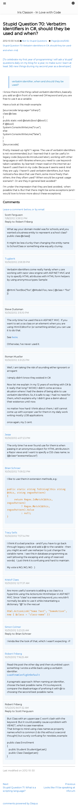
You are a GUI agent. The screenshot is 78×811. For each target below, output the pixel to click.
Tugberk (10, 258)
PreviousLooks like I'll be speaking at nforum (59, 787)
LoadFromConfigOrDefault (23, 675)
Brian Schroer (13, 468)
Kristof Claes (12, 579)
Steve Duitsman (14, 309)
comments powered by (20, 803)
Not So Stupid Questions (34, 41)
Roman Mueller (14, 356)
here (15, 337)
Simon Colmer (13, 627)
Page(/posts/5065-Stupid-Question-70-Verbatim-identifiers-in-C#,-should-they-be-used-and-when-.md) (37, 46)
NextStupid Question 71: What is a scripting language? (19, 787)
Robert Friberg (13, 653)
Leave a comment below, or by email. (24, 209)
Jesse (8, 434)
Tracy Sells (11, 532)
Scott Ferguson (14, 215)
